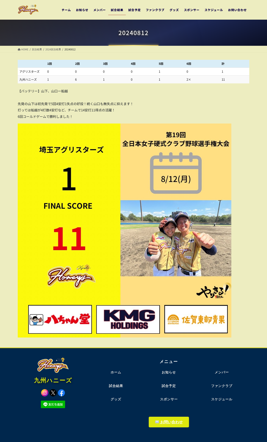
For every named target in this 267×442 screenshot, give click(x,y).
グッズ (116, 399)
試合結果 (116, 386)
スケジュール (221, 399)
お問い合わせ (169, 422)
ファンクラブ (221, 386)
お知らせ (169, 372)
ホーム (116, 372)
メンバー (222, 372)
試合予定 (169, 386)
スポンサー (169, 399)
